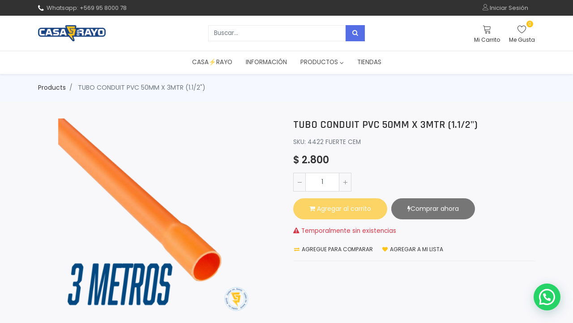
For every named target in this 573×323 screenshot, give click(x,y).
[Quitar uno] (299, 182)
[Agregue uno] (345, 182)
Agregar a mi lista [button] (412, 249)
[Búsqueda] (355, 33)
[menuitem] (212, 62)
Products (52, 87)
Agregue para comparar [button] (333, 249)
